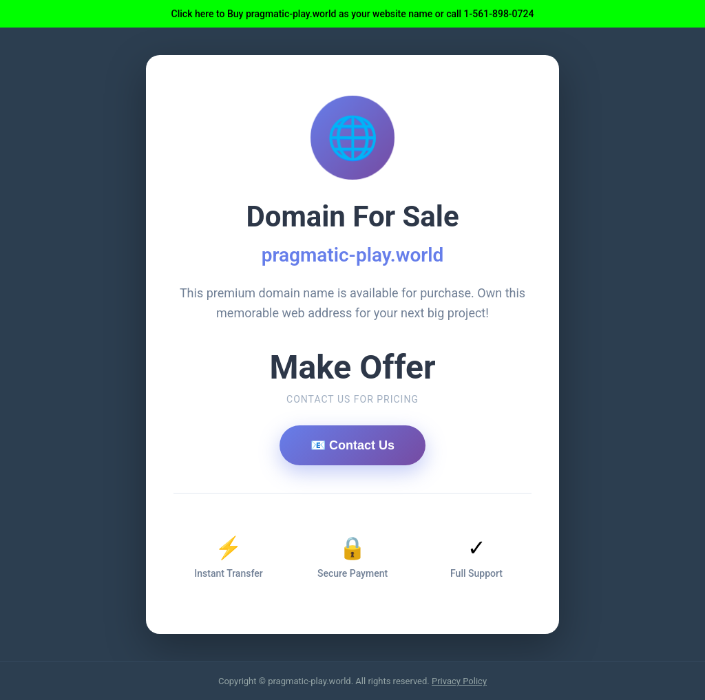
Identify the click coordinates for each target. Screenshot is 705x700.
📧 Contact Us (352, 445)
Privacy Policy (459, 681)
